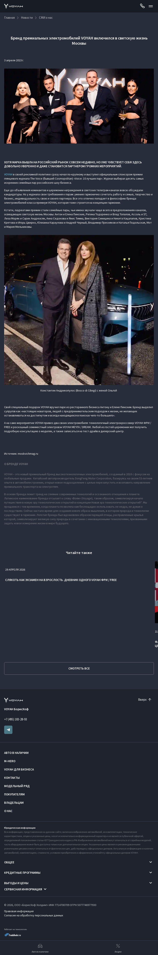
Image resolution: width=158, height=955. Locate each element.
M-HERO (9, 761)
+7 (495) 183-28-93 (15, 719)
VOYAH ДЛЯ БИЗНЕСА (19, 769)
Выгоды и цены (16, 883)
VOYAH (8, 174)
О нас (8, 811)
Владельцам (14, 803)
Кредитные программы (22, 873)
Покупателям (14, 794)
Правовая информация (19, 911)
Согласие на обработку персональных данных (33, 915)
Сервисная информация (23, 889)
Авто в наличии (16, 753)
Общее (9, 862)
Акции (118, 948)
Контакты (12, 778)
